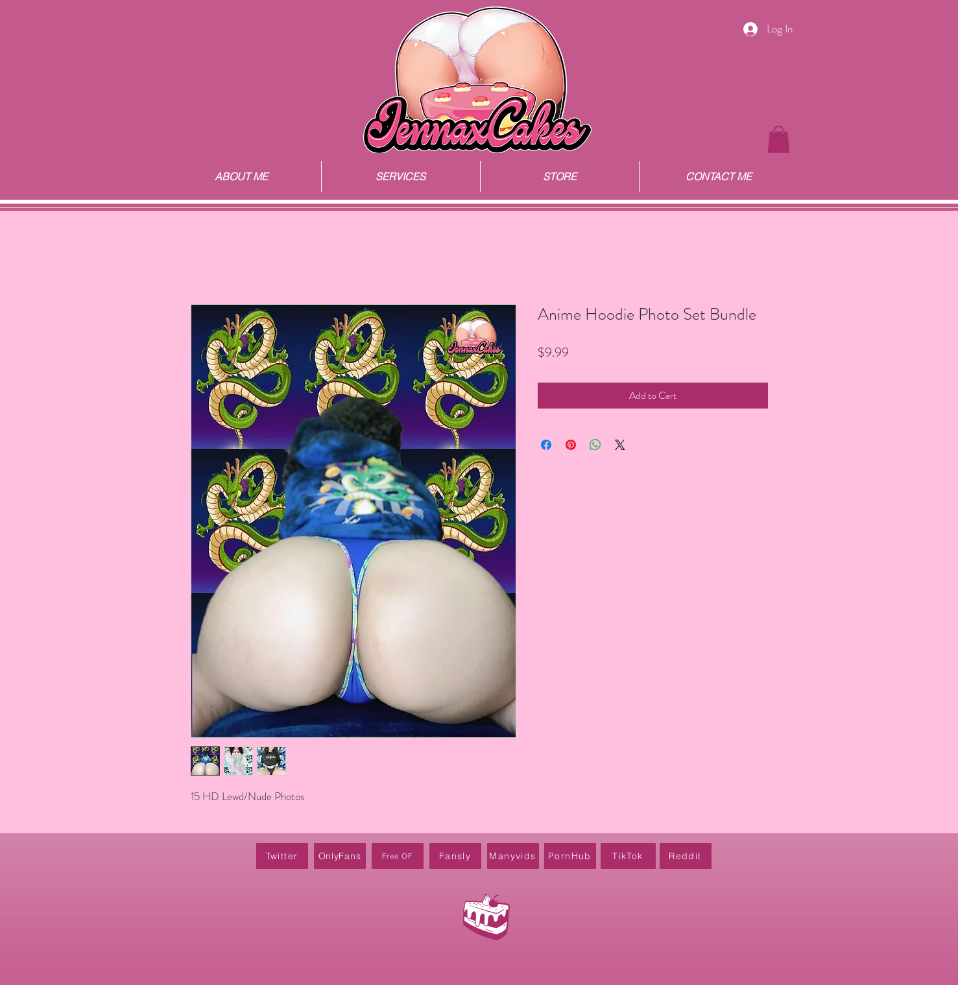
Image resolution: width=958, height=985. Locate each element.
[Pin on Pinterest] (571, 445)
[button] (778, 139)
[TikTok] (628, 856)
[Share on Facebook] (546, 445)
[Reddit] (686, 856)
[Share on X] (620, 445)
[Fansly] (455, 856)
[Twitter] (282, 856)
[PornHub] (570, 856)
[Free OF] (398, 856)
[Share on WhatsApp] (595, 445)
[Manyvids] (513, 856)
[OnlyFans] (340, 856)
